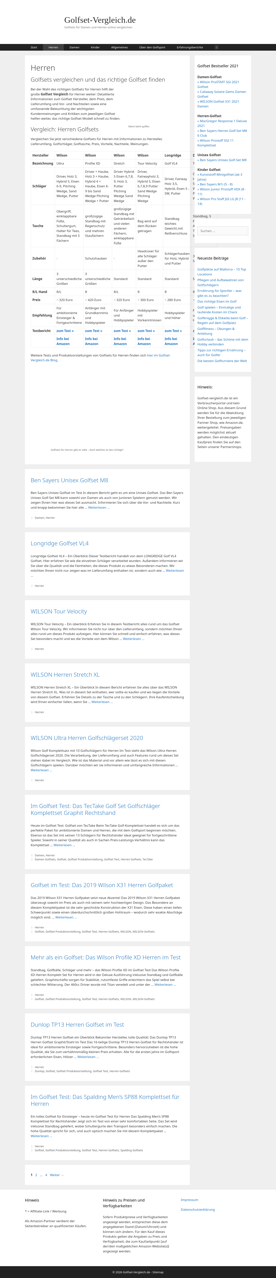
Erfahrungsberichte (190, 47)
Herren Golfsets (131, 859)
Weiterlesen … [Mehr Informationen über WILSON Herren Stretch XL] (102, 702)
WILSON (125, 931)
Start (34, 47)
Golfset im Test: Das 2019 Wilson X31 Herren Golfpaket (102, 885)
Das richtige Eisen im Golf (217, 301)
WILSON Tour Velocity (59, 611)
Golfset (61, 859)
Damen (74, 47)
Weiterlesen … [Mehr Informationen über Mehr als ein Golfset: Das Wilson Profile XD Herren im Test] (165, 984)
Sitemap (158, 1272)
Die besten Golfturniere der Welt (222, 361)
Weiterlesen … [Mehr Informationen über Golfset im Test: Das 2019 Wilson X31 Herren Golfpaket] (66, 917)
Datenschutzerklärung (198, 1209)
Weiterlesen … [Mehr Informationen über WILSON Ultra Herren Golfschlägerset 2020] (41, 770)
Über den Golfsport (152, 47)
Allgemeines (119, 47)
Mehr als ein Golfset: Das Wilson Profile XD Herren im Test (106, 957)
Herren (53, 47)
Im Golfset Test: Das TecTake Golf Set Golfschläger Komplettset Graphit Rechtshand (95, 809)
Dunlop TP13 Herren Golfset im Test (77, 1024)
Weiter (57, 1175)
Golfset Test (111, 859)
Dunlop (39, 1071)
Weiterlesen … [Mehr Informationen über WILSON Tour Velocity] (133, 639)
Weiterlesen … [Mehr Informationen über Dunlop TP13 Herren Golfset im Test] (88, 1057)
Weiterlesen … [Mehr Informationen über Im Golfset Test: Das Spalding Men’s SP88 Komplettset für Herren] (41, 1136)
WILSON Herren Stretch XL (65, 674)
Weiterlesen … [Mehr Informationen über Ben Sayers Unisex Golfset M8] (99, 507)
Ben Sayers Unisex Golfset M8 (69, 480)
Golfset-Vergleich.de (100, 20)
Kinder (95, 47)
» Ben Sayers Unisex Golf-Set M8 (221, 160)
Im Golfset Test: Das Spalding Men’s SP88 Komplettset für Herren (105, 1100)
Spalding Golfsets (131, 1150)
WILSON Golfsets (144, 931)
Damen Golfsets (45, 859)
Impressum (189, 1200)
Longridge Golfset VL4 (60, 543)
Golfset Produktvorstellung (85, 859)
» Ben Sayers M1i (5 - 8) (214, 184)
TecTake (148, 859)
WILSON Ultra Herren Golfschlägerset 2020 (87, 738)
